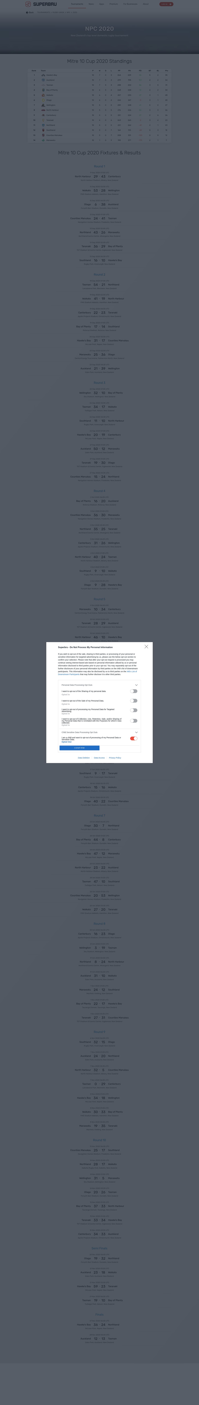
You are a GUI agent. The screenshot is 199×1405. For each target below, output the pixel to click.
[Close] (147, 647)
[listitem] (99, 685)
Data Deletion (84, 758)
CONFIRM (79, 748)
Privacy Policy (115, 758)
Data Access (99, 758)
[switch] (133, 691)
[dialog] (99, 702)
